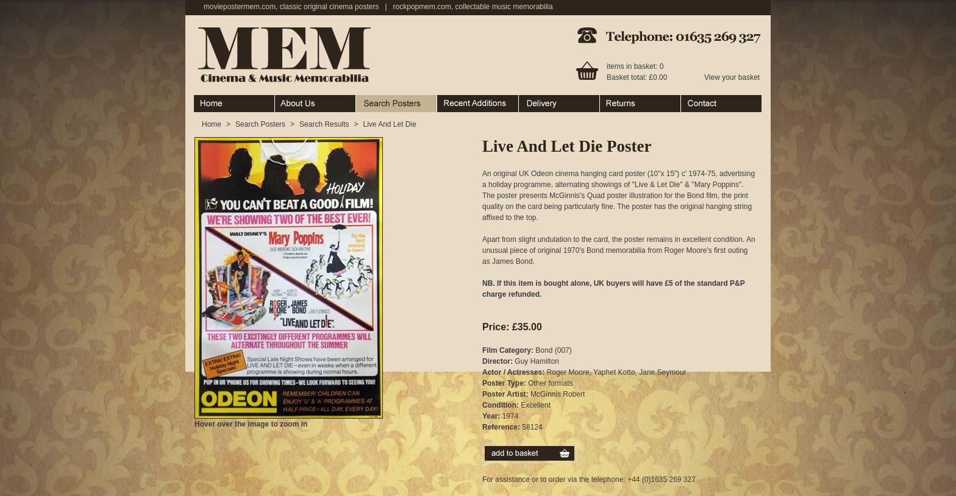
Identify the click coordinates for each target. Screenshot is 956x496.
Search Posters (396, 103)
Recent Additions (478, 103)
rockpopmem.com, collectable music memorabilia (473, 6)
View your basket (732, 77)
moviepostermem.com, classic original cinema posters (291, 6)
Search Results (324, 124)
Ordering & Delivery (559, 103)
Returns (640, 103)
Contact (721, 103)
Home (234, 103)
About (315, 103)
